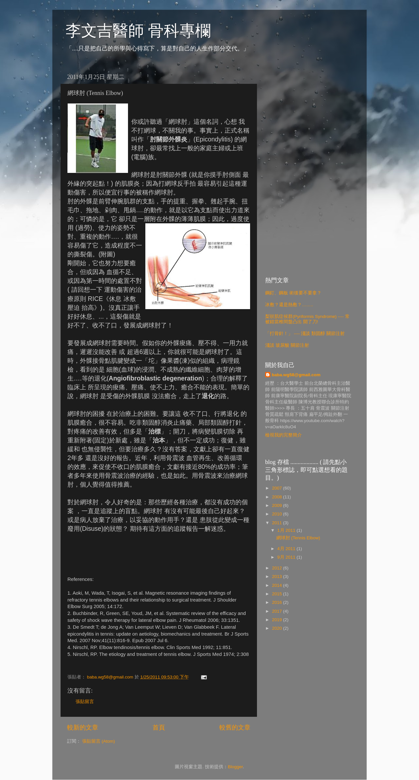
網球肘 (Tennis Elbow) (298, 537)
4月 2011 (287, 548)
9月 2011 (287, 557)
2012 (277, 568)
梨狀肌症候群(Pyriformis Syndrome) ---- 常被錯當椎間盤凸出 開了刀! (307, 319)
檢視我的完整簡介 (283, 435)
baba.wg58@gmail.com (296, 374)
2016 (277, 602)
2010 (277, 513)
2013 (277, 576)
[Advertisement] (308, 168)
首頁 (159, 727)
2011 (277, 522)
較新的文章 (82, 727)
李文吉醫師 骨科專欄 (138, 30)
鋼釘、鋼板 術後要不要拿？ (293, 292)
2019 (277, 619)
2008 (277, 496)
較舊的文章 (234, 727)
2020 (277, 628)
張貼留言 (85, 701)
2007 (277, 488)
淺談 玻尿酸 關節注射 (287, 345)
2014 (277, 585)
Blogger (235, 766)
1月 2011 (287, 530)
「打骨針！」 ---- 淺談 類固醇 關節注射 (305, 333)
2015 (277, 593)
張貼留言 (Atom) (98, 741)
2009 (277, 505)
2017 (277, 611)
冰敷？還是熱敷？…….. (289, 304)
